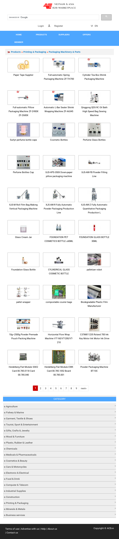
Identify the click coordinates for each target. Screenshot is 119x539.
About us (52, 528)
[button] (59, 405)
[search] (53, 17)
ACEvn (110, 528)
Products (16, 52)
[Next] (84, 388)
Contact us (12, 532)
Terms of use (12, 528)
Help (43, 528)
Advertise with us (30, 528)
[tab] (59, 406)
